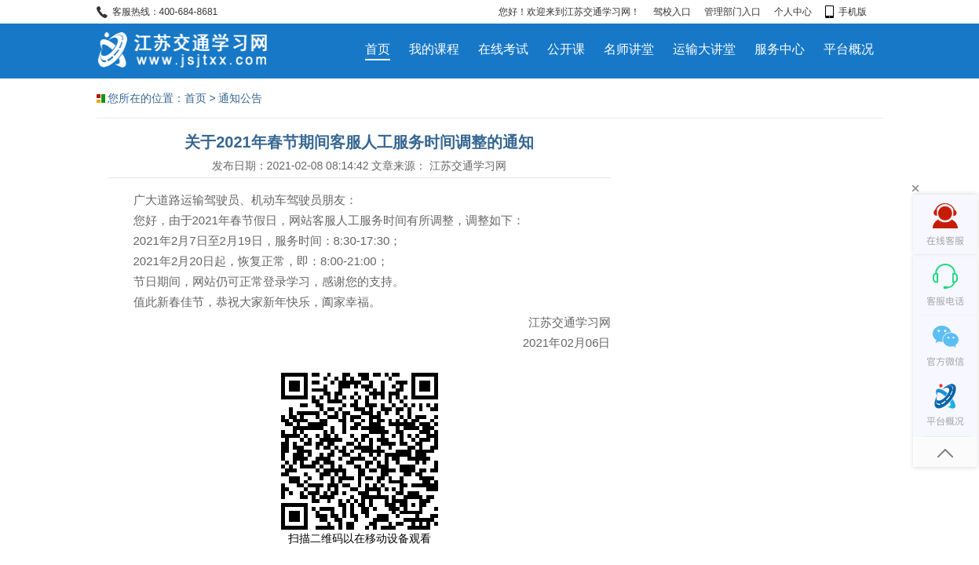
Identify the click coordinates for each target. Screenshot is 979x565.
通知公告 (240, 98)
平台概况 (849, 49)
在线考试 (503, 49)
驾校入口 (672, 11)
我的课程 (434, 49)
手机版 (846, 11)
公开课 (566, 49)
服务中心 (779, 49)
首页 (377, 49)
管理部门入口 (732, 11)
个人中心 (793, 11)
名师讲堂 (629, 49)
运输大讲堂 (704, 49)
